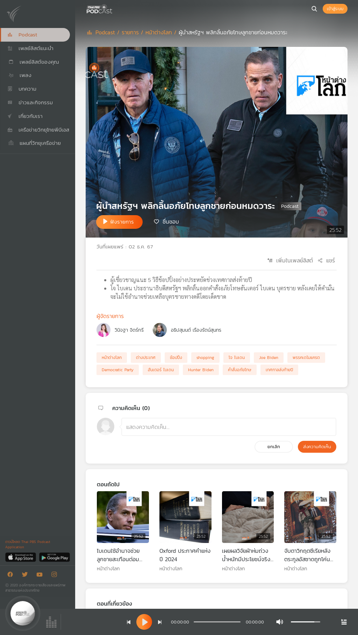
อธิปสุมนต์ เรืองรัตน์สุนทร (196, 330)
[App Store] (21, 556)
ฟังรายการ (122, 222)
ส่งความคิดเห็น (317, 446)
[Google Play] (54, 556)
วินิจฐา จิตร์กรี (129, 330)
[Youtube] (41, 575)
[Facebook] (12, 575)
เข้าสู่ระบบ (335, 9)
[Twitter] (26, 575)
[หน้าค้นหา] (314, 8)
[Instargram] (56, 575)
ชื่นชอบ (171, 221)
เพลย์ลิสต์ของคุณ (33, 62)
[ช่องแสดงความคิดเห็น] (228, 427)
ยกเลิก (273, 446)
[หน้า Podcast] (114, 8)
